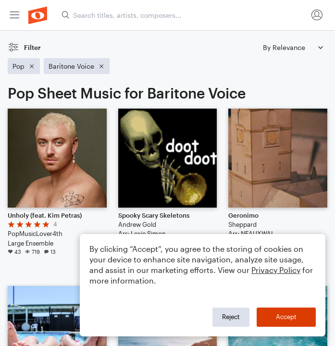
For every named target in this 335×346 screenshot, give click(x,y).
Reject (231, 317)
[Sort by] (292, 47)
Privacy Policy (275, 269)
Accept (286, 317)
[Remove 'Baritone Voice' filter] (77, 66)
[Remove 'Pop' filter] (24, 66)
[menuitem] (14, 15)
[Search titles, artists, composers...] (184, 15)
